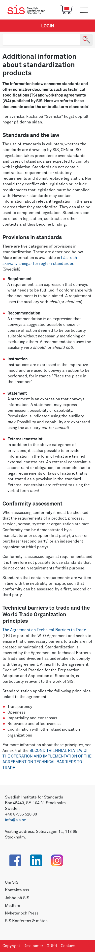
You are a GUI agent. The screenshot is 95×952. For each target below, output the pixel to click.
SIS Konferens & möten (26, 921)
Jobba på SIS (17, 898)
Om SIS (11, 882)
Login (47, 26)
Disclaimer (33, 946)
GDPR (52, 946)
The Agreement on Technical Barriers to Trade (44, 630)
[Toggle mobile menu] (84, 10)
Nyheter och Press (21, 913)
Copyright (11, 946)
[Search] (86, 39)
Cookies (68, 946)
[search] (41, 39)
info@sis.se (15, 820)
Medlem (12, 906)
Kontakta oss (17, 890)
